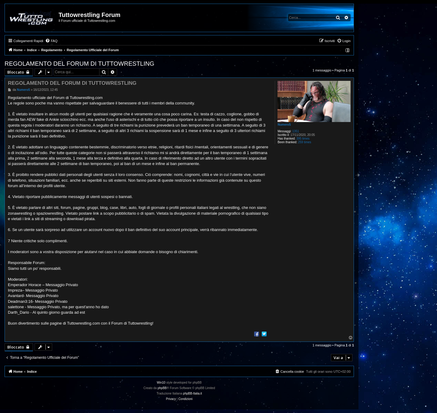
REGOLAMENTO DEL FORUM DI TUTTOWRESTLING (79, 63)
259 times (304, 142)
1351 (295, 131)
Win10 (161, 382)
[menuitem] (51, 41)
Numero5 (284, 124)
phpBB (162, 388)
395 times (302, 138)
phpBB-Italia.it (192, 393)
